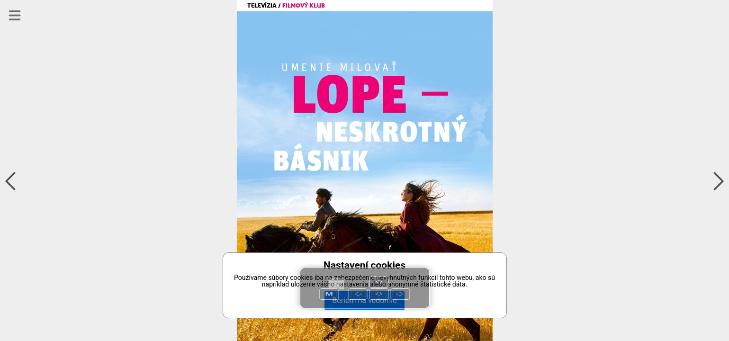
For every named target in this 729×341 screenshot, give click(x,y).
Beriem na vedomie (364, 300)
